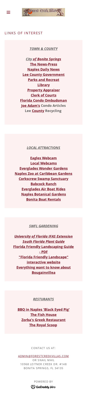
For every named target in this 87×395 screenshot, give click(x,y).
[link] (43, 12)
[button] (10, 12)
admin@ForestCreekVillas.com (43, 356)
